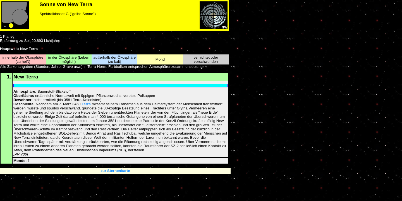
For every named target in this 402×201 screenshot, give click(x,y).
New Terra (25, 77)
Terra (86, 104)
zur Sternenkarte (115, 171)
